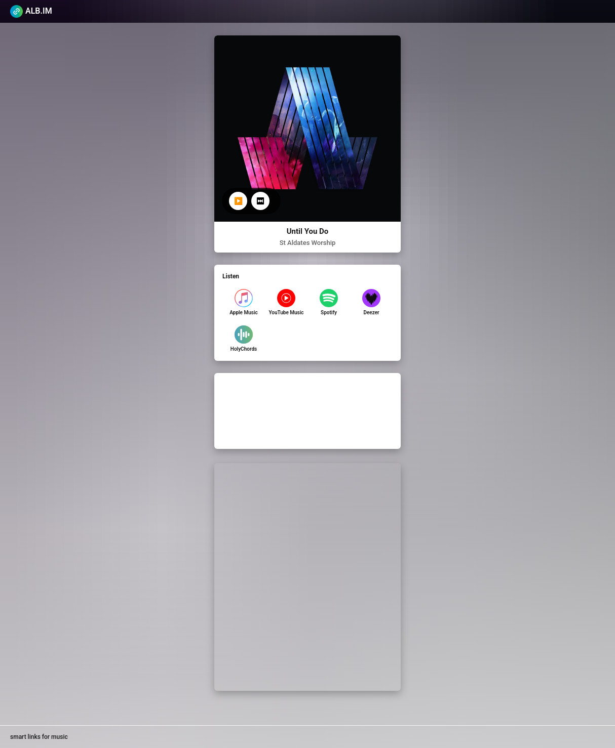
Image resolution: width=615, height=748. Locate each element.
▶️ (238, 201)
